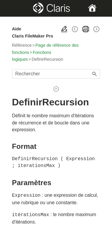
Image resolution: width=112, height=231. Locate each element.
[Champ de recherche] (56, 74)
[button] (94, 74)
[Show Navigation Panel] (16, 8)
